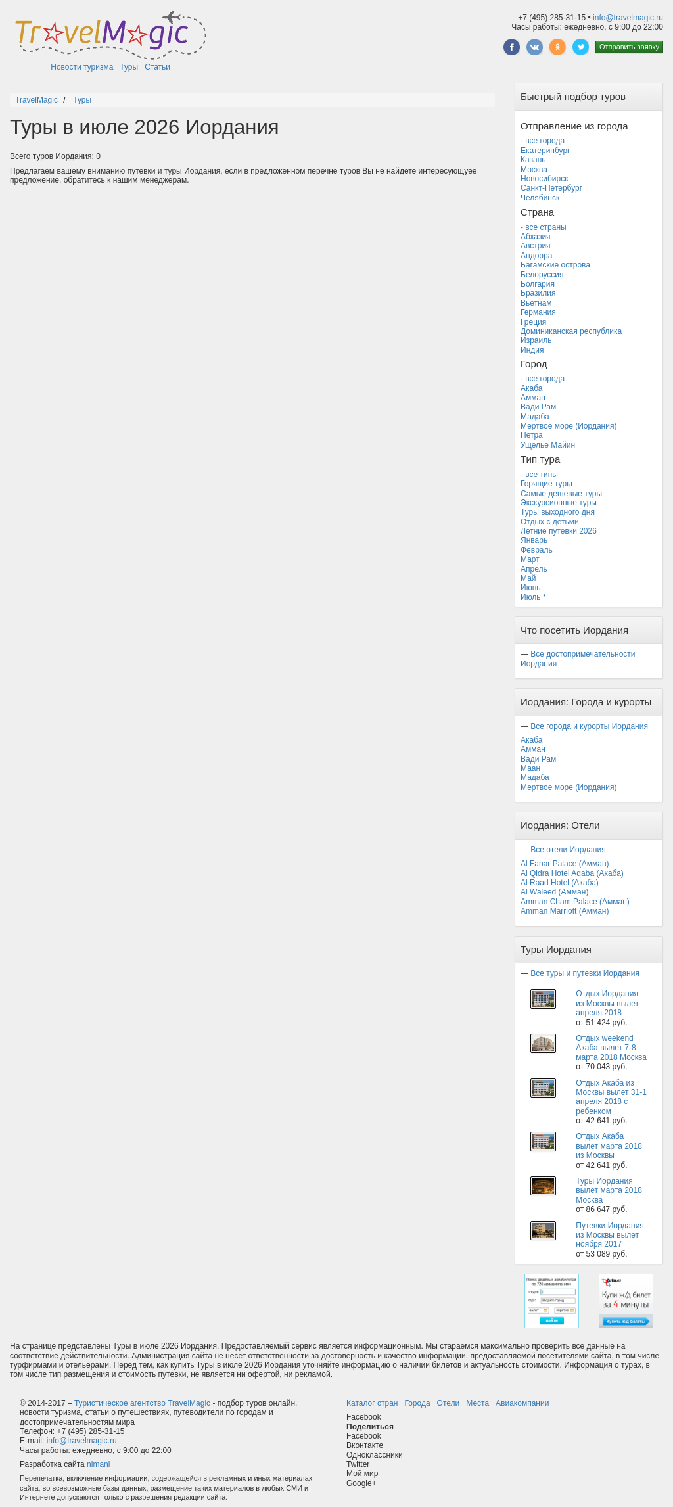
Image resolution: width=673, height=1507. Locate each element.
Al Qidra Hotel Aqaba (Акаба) (572, 873)
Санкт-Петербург (551, 188)
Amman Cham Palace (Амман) (575, 901)
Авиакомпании (522, 1403)
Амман (533, 397)
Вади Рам (538, 406)
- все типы (539, 474)
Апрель (534, 569)
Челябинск (540, 197)
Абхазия (536, 236)
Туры (129, 67)
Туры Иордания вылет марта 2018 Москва (609, 1190)
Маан (530, 768)
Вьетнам (536, 303)
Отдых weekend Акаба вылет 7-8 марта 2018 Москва (611, 1048)
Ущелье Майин (548, 445)
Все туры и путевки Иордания (584, 973)
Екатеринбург (545, 150)
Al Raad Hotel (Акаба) (560, 882)
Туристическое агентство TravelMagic (142, 1403)
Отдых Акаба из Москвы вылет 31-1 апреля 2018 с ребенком (611, 1097)
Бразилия (538, 293)
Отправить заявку (629, 47)
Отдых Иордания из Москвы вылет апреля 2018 (607, 1003)
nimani (98, 1464)
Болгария (538, 284)
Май (528, 578)
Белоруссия (542, 274)
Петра (532, 435)
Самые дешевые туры (561, 493)
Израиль (536, 340)
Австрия (536, 245)
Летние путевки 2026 (559, 531)
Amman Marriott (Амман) (565, 911)
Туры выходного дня (558, 512)
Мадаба (535, 416)
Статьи (157, 67)
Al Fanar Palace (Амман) (565, 863)
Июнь (531, 587)
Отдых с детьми (550, 521)
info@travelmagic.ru (628, 17)
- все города (543, 140)
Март (530, 559)
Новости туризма (82, 67)
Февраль (537, 550)
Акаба (531, 388)
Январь (534, 540)
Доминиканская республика (571, 331)
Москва (534, 169)
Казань (533, 159)
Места (477, 1403)
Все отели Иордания (567, 849)
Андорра (536, 255)
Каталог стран (372, 1403)
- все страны (544, 227)
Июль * (533, 597)
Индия (532, 350)
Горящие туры (546, 483)
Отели (448, 1403)
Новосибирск (544, 178)
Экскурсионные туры (559, 502)
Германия (538, 312)
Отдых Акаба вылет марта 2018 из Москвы (609, 1146)
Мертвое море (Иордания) (568, 425)
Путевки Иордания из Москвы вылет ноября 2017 (610, 1235)
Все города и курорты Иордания (589, 726)
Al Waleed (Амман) (554, 891)
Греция (533, 322)
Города (417, 1403)
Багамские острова (555, 264)
